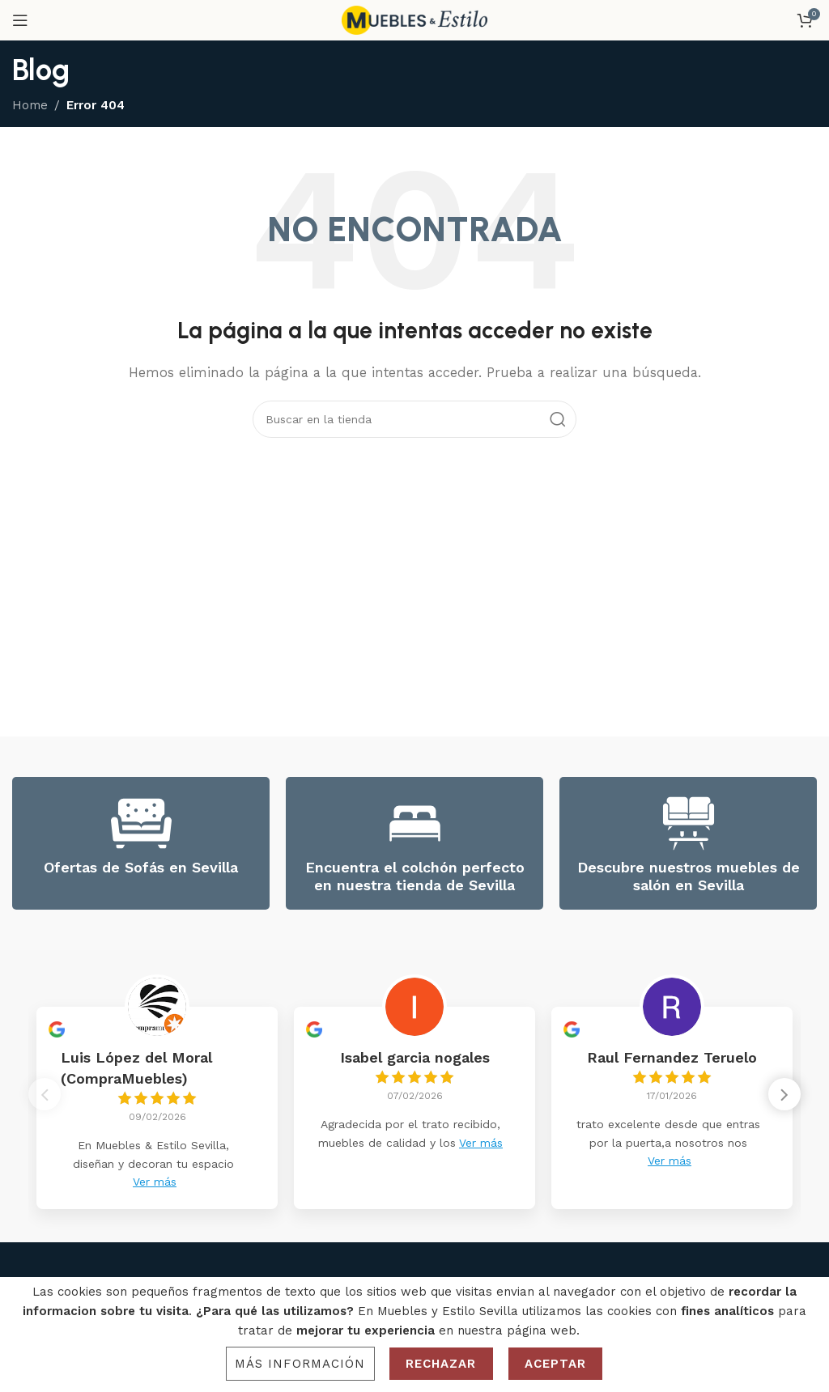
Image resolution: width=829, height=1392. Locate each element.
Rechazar (441, 1363)
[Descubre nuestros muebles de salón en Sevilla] (688, 823)
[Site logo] (414, 19)
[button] (784, 1098)
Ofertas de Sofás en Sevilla (141, 867)
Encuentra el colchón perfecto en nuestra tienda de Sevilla (415, 876)
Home (30, 105)
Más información (300, 1363)
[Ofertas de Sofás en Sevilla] (141, 823)
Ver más (154, 1181)
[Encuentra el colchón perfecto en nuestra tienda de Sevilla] (415, 823)
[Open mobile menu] (20, 20)
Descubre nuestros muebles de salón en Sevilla (688, 876)
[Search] (414, 419)
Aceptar (556, 1363)
